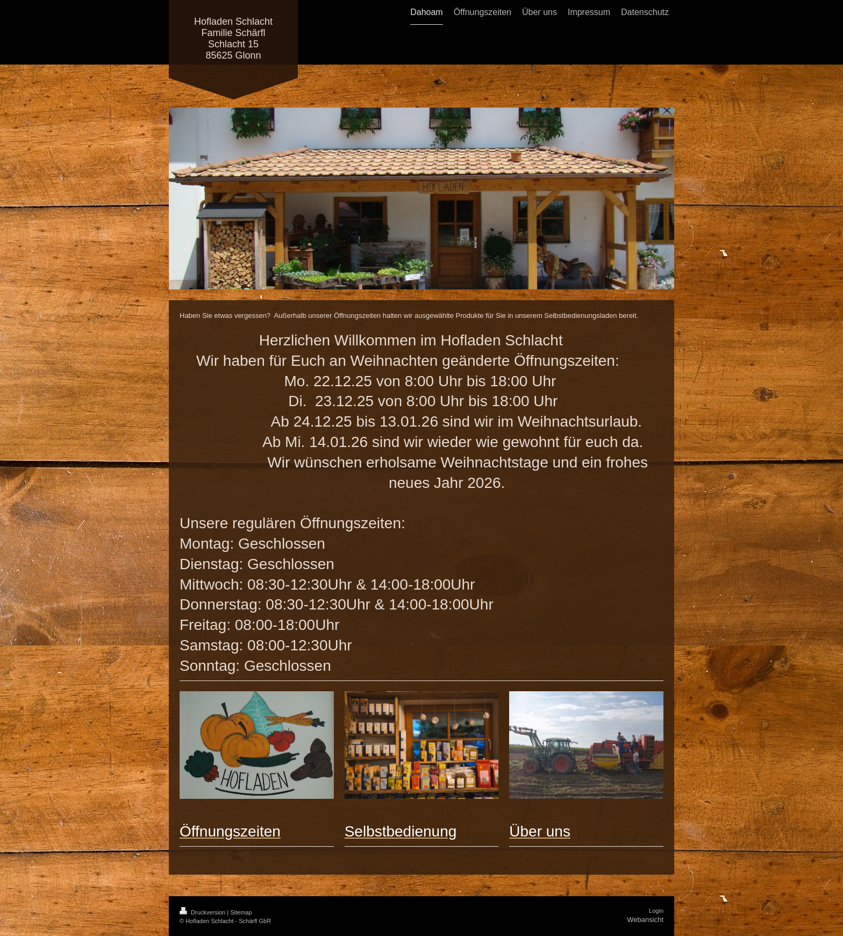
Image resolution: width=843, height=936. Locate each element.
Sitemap (241, 912)
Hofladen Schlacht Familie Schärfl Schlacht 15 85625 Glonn (233, 38)
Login (656, 910)
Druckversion (203, 912)
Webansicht (645, 920)
